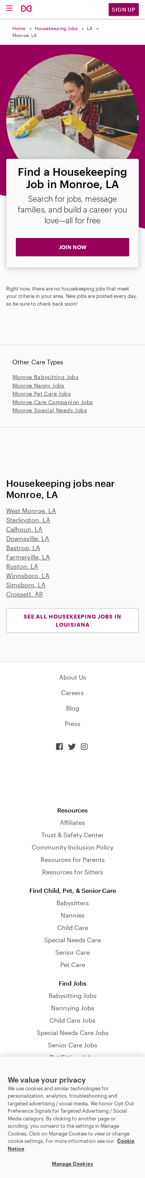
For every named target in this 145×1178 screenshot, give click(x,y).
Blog (72, 708)
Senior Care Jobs (72, 1045)
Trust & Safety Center (72, 834)
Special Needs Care (72, 939)
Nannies (73, 915)
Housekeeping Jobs (56, 28)
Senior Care (72, 952)
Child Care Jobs (72, 1020)
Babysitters (72, 902)
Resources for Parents (73, 859)
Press (72, 723)
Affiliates (72, 822)
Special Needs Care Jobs (73, 1032)
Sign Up (124, 9)
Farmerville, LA (28, 557)
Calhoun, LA (24, 529)
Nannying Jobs (72, 1007)
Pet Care (72, 964)
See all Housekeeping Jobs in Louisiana (72, 620)
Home (19, 28)
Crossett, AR (24, 594)
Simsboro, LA (26, 584)
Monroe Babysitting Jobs (45, 377)
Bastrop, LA (23, 547)
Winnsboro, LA (27, 575)
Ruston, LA (22, 566)
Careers (72, 692)
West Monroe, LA (31, 510)
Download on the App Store (72, 778)
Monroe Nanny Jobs (38, 385)
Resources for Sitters (72, 871)
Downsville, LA (27, 538)
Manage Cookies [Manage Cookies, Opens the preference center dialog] (72, 1164)
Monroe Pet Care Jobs (41, 393)
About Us (72, 677)
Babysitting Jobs (73, 995)
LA (89, 28)
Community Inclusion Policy (72, 847)
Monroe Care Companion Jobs (52, 402)
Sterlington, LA (28, 520)
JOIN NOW (73, 247)
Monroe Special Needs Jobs (49, 410)
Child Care (72, 927)
